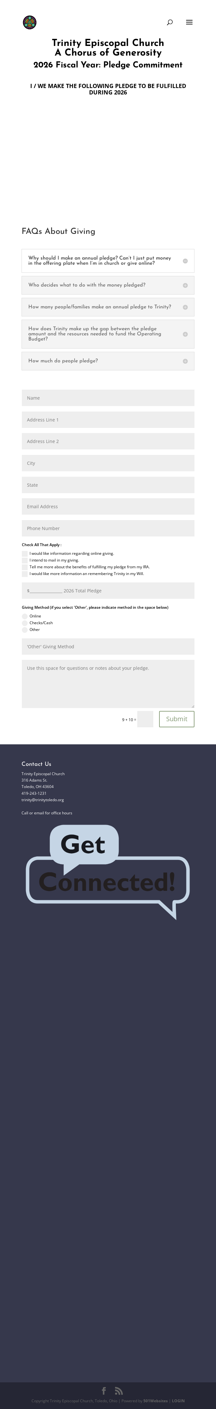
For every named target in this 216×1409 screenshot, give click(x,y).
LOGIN (178, 1401)
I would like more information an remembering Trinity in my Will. (83, 574)
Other (31, 630)
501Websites (155, 1401)
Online (31, 616)
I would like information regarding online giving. (68, 554)
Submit (176, 718)
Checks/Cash (37, 623)
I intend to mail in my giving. (50, 560)
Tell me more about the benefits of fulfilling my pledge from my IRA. (86, 567)
